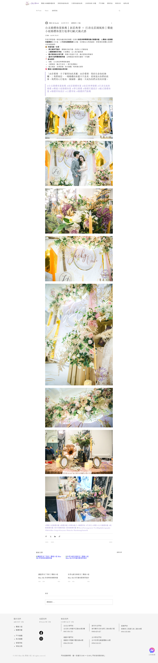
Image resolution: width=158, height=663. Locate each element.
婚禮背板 (54, 10)
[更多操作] (112, 23)
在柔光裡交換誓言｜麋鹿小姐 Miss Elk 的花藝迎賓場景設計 (78, 576)
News (46, 10)
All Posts (38, 10)
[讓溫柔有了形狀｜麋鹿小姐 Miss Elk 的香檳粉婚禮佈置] (49, 563)
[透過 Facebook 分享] (46, 536)
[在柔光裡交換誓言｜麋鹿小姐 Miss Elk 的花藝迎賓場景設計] (79, 563)
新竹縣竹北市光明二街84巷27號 (103, 628)
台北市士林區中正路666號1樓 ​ (74, 628)
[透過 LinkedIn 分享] (55, 536)
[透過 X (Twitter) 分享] (50, 536)
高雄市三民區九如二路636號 (131, 629)
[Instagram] (41, 639)
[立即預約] (152, 650)
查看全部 (119, 552)
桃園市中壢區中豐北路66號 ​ (73, 640)
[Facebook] (41, 633)
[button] (119, 10)
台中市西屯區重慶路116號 (101, 640)
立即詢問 (152, 654)
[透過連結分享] (59, 536)
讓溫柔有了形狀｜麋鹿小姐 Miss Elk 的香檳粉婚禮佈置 (48, 576)
